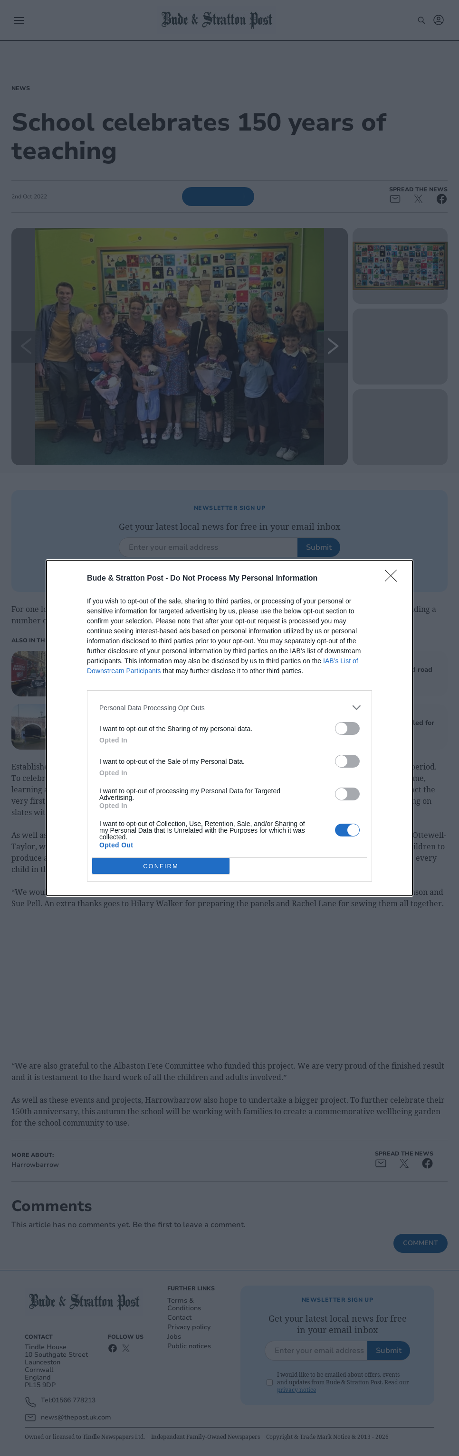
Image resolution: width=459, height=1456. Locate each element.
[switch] (347, 728)
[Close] (394, 579)
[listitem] (229, 708)
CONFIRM (161, 865)
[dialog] (229, 728)
